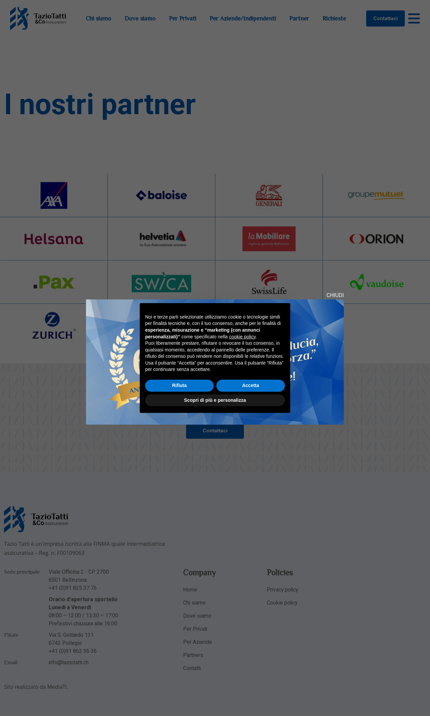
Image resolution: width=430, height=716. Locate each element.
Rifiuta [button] (179, 385)
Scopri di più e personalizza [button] (215, 400)
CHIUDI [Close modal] (335, 295)
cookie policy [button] (242, 336)
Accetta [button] (250, 385)
